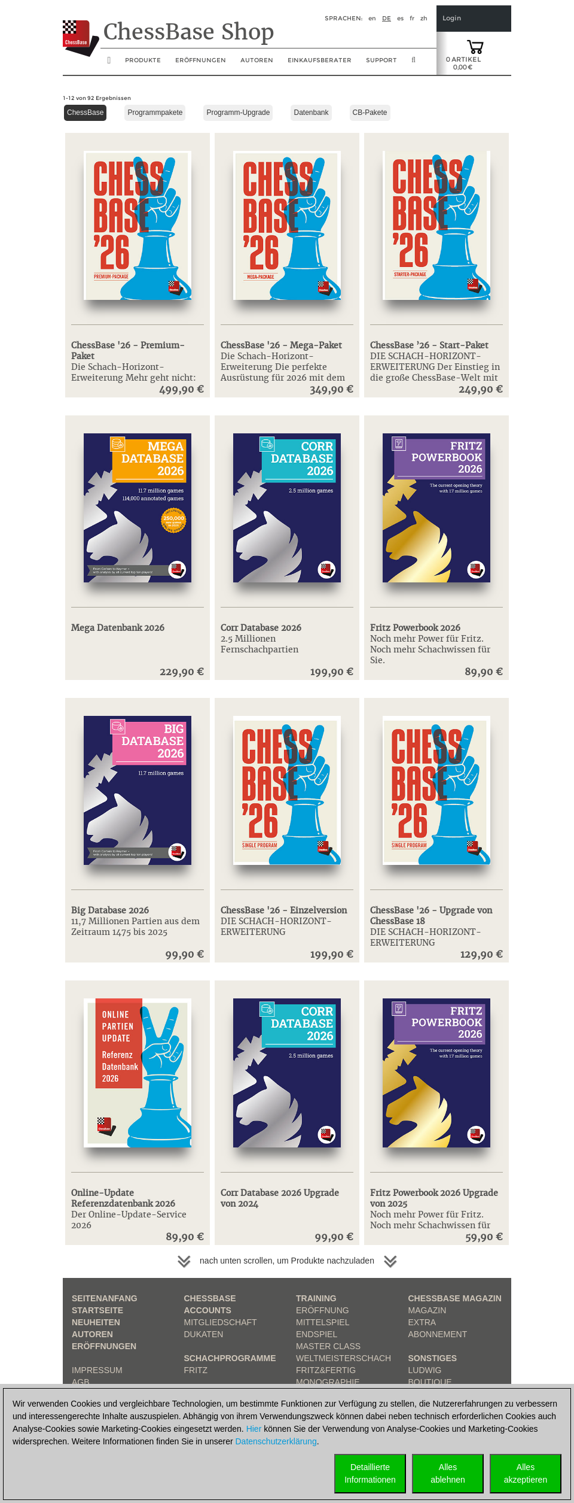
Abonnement (438, 1334)
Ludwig (425, 1370)
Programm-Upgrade (238, 112)
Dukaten (204, 1334)
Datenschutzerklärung (276, 1441)
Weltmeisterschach (343, 1358)
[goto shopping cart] (475, 46)
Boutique (430, 1382)
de (386, 18)
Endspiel (316, 1334)
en (372, 18)
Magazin (427, 1310)
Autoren (256, 60)
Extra (422, 1322)
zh (424, 18)
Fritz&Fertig (326, 1370)
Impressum (97, 1370)
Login (451, 18)
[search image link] (413, 63)
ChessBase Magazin (455, 1298)
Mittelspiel (322, 1322)
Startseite (97, 1310)
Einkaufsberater (320, 60)
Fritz (196, 1370)
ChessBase (85, 112)
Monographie (328, 1382)
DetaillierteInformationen (370, 1473)
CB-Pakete (370, 112)
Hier (254, 1429)
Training (316, 1298)
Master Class (328, 1346)
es (400, 18)
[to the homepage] (81, 29)
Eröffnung (322, 1310)
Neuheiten (96, 1322)
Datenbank (311, 112)
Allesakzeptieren (525, 1473)
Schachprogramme (230, 1358)
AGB (81, 1382)
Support (381, 60)
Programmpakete (154, 112)
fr (412, 18)
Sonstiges (432, 1358)
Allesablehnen (447, 1473)
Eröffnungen (104, 1346)
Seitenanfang (105, 1298)
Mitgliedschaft (220, 1322)
